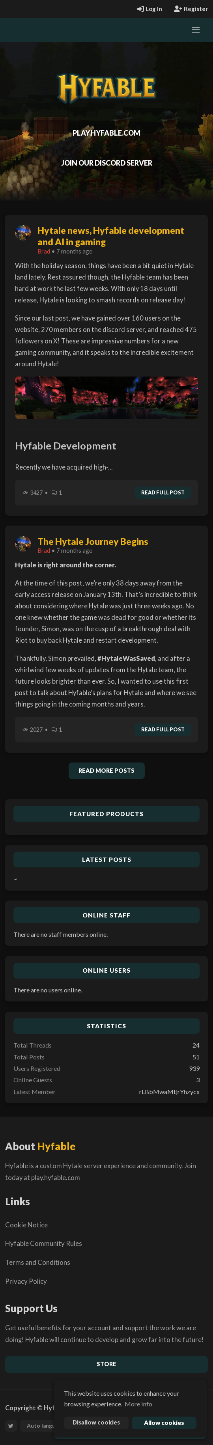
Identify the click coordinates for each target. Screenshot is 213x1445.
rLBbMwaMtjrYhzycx (169, 1091)
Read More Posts (106, 770)
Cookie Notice (26, 1225)
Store (106, 1364)
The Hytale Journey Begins (92, 541)
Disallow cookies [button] (96, 1422)
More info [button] (138, 1404)
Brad (43, 251)
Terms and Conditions (37, 1262)
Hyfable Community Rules (43, 1243)
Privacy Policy (26, 1281)
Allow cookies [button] (164, 1422)
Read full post (163, 492)
